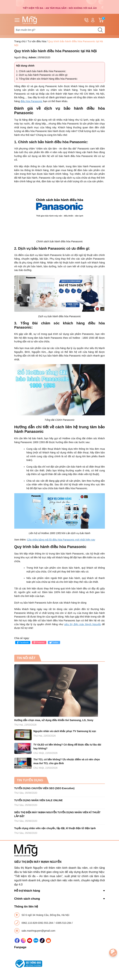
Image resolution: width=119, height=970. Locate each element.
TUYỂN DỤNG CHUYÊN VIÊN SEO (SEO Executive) (44, 788)
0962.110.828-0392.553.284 (38, 922)
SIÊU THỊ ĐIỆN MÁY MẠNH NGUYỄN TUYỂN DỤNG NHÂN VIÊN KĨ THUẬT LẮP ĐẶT (57, 814)
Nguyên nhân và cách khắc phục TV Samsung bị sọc (64, 731)
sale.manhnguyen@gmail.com (38, 930)
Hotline (86, 21)
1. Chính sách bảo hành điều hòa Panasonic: (41, 71)
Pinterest (38, 642)
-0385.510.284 (63, 922)
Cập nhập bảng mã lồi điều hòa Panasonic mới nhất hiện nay (61, 539)
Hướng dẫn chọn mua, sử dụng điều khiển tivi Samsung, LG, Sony (53, 720)
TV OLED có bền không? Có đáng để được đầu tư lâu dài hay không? (67, 746)
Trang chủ (20, 41)
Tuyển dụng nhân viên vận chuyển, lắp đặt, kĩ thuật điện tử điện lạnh (55, 828)
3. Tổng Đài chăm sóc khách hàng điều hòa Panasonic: (47, 78)
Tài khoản (92, 20)
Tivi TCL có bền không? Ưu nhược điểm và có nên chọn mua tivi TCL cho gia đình (66, 761)
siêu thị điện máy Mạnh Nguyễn (82, 624)
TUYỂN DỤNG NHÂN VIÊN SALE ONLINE (38, 800)
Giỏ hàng (102, 20)
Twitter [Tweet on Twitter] (53, 642)
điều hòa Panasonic (32, 101)
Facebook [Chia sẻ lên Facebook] (22, 642)
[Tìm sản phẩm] (59, 29)
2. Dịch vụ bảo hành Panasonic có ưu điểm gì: (42, 75)
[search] (100, 30)
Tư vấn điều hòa (37, 41)
